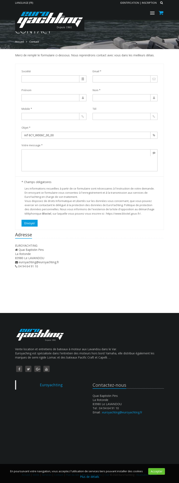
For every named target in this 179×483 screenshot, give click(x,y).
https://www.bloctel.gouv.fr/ (123, 213)
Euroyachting (51, 384)
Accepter (156, 471)
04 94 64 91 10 (28, 266)
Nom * (96, 90)
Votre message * (32, 145)
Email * (97, 71)
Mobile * (26, 109)
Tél (94, 109)
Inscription (149, 3)
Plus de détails (89, 477)
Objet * (25, 127)
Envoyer (29, 223)
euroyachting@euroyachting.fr (39, 262)
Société (26, 71)
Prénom (26, 90)
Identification (129, 3)
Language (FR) (24, 3)
